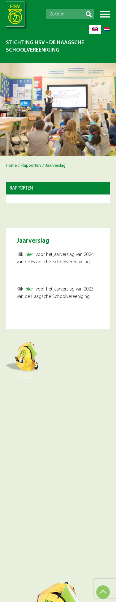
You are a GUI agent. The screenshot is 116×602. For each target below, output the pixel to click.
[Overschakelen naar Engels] (95, 29)
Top (103, 592)
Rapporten (31, 165)
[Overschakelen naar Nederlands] (107, 29)
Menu (105, 14)
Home (11, 165)
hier (29, 254)
